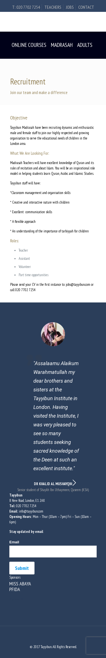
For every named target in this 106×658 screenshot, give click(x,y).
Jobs (70, 7)
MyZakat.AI (16, 599)
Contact (86, 7)
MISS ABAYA (20, 583)
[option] (53, 407)
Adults (84, 45)
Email (14, 542)
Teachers (52, 7)
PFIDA (14, 589)
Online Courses (29, 45)
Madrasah (62, 45)
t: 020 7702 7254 (26, 7)
